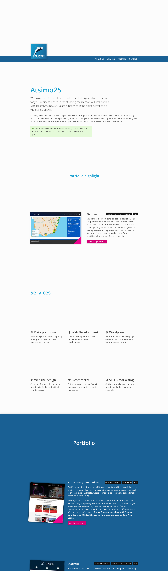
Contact (131, 59)
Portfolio (117, 59)
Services (103, 59)
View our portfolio (97, 241)
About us (88, 59)
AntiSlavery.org (77, 523)
